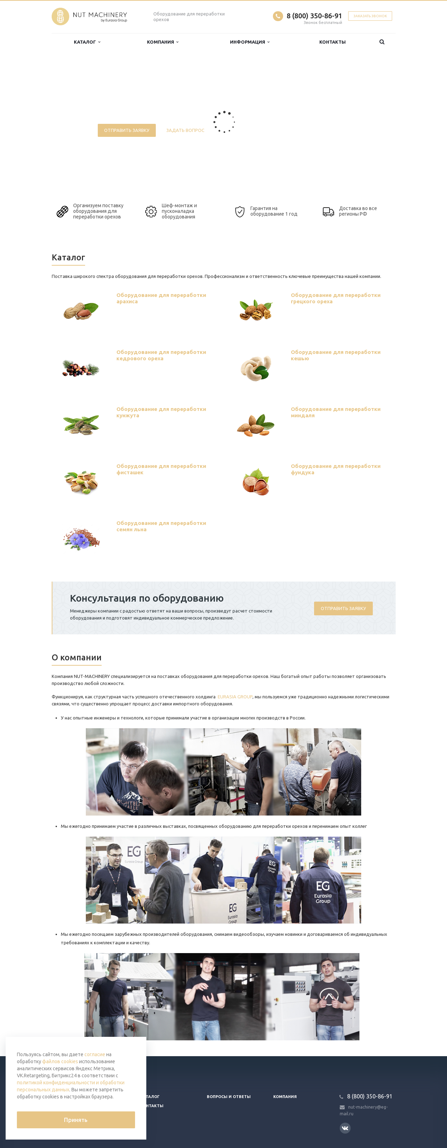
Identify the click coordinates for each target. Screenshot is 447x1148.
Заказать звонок (370, 16)
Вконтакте (345, 1128)
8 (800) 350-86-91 (314, 16)
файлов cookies (60, 1061)
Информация (249, 42)
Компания (162, 42)
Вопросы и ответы (229, 1097)
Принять (76, 1120)
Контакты (332, 41)
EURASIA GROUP (235, 696)
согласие (94, 1054)
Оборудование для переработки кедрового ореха (161, 355)
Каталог (87, 42)
